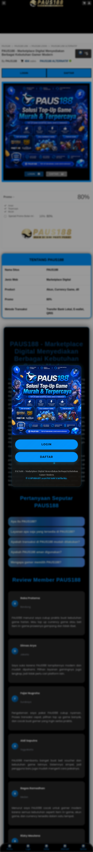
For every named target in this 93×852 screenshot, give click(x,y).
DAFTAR (46, 456)
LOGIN (47, 444)
